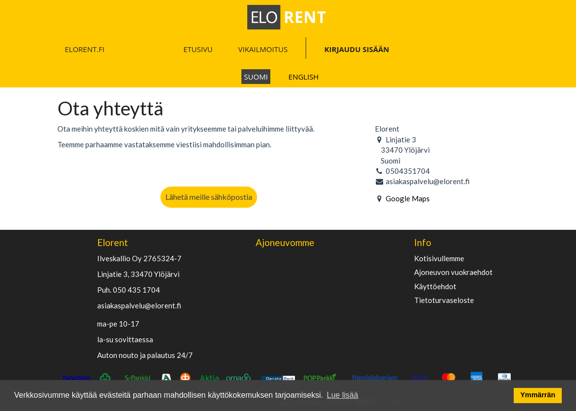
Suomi (256, 77)
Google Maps (408, 198)
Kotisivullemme (439, 258)
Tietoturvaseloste (444, 300)
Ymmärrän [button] (538, 395)
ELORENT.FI (85, 49)
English (303, 77)
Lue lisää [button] (342, 395)
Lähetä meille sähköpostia (208, 196)
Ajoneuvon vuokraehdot (453, 272)
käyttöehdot (435, 286)
